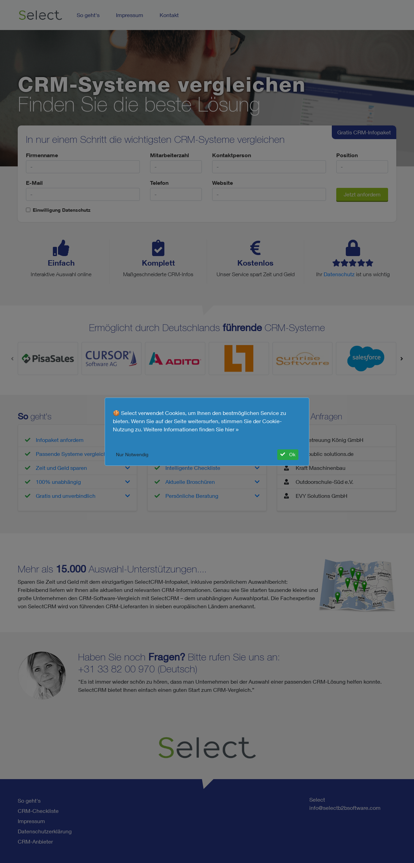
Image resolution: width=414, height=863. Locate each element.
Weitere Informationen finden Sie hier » (191, 429)
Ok (287, 454)
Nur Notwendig (132, 454)
